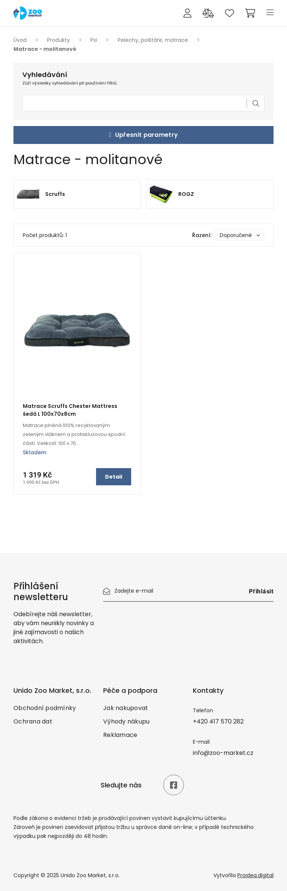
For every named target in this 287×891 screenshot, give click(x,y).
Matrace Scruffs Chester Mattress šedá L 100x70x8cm (70, 410)
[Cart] (250, 13)
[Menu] (270, 13)
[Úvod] (27, 12)
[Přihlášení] (187, 13)
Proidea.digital (255, 875)
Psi (94, 40)
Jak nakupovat (125, 708)
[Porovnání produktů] (208, 13)
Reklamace (120, 735)
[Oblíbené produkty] (229, 13)
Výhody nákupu (126, 721)
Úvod (20, 40)
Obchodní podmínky (44, 708)
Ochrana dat (32, 721)
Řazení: (202, 235)
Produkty (59, 40)
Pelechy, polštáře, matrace (153, 40)
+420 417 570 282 (218, 721)
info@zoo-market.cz (223, 753)
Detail (113, 476)
